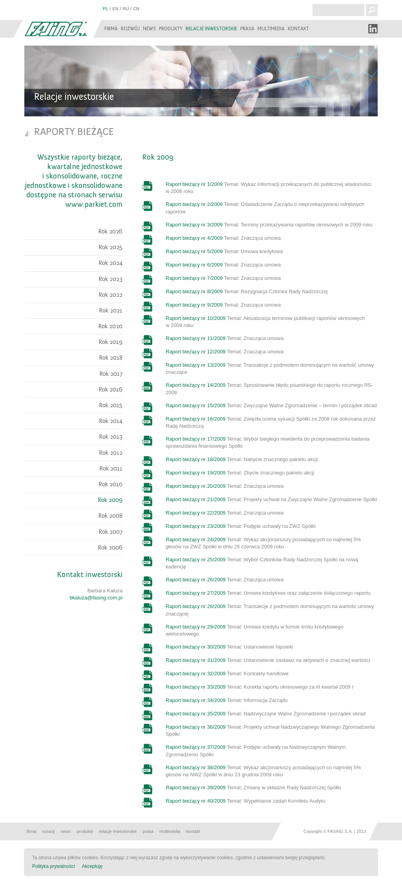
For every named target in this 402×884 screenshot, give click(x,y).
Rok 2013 (110, 436)
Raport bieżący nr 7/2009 (194, 278)
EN (115, 8)
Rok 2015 (110, 405)
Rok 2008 (110, 515)
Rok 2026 (110, 231)
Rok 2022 (110, 294)
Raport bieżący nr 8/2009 (194, 291)
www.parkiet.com (93, 204)
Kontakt (298, 28)
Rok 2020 (110, 326)
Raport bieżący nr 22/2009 (195, 513)
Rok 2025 (110, 247)
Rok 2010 (110, 484)
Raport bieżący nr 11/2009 (195, 338)
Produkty (171, 28)
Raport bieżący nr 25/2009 (195, 559)
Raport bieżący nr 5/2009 (194, 251)
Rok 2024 (110, 262)
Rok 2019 (110, 342)
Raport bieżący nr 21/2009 (195, 499)
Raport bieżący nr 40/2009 (195, 801)
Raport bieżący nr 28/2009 (195, 606)
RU (125, 8)
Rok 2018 (110, 357)
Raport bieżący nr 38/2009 (195, 767)
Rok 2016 (110, 389)
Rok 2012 (110, 452)
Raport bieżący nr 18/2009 (195, 459)
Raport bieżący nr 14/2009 (195, 385)
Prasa (247, 28)
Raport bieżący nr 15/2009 (195, 405)
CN (136, 8)
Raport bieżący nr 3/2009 (194, 225)
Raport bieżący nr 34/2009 (195, 700)
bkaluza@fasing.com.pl (95, 598)
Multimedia (271, 28)
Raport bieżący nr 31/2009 (195, 660)
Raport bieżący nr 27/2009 (195, 593)
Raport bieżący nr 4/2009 (194, 238)
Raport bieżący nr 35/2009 (195, 714)
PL (105, 8)
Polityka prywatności (53, 866)
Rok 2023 (110, 279)
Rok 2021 (110, 310)
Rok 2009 (110, 500)
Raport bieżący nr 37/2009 (195, 747)
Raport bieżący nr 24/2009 (195, 539)
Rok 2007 (110, 531)
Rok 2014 (110, 421)
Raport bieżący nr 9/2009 (194, 305)
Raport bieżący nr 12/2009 (195, 352)
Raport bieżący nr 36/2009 (195, 727)
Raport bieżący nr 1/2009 (194, 184)
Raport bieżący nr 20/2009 (195, 486)
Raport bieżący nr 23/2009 (195, 526)
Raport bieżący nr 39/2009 (195, 787)
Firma (111, 28)
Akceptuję (92, 866)
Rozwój (130, 28)
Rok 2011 (110, 468)
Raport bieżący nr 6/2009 (194, 265)
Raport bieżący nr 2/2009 (194, 204)
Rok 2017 (110, 373)
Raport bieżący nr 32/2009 (195, 673)
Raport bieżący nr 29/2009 (195, 627)
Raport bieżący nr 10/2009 (195, 318)
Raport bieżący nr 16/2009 (195, 419)
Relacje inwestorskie (211, 28)
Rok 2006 (110, 547)
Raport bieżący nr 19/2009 (195, 473)
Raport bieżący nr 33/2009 (195, 687)
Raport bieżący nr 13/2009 (195, 365)
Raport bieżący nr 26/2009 (195, 580)
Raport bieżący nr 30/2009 (195, 647)
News (149, 28)
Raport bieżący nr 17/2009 (195, 439)
